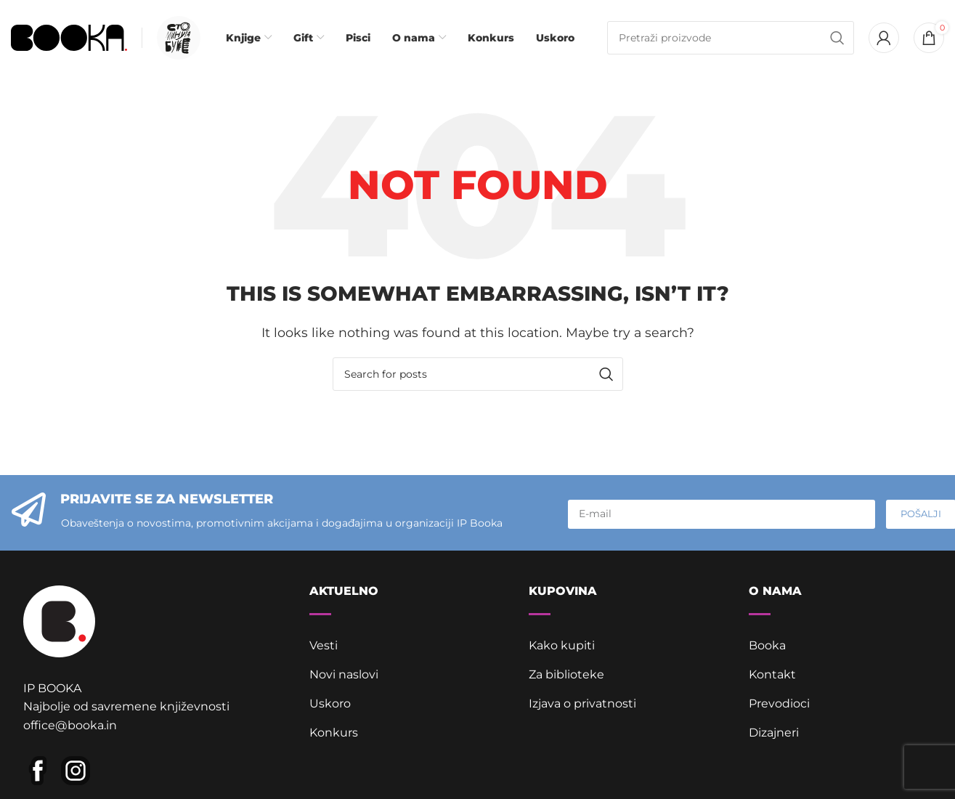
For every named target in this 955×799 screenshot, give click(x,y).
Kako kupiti (562, 645)
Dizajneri (774, 732)
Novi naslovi (343, 674)
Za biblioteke (566, 674)
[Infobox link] (175, 38)
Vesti (323, 645)
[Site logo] (69, 37)
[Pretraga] (730, 37)
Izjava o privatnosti (582, 703)
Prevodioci (779, 703)
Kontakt (772, 674)
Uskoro (330, 703)
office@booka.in (70, 725)
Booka (767, 645)
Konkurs (333, 732)
